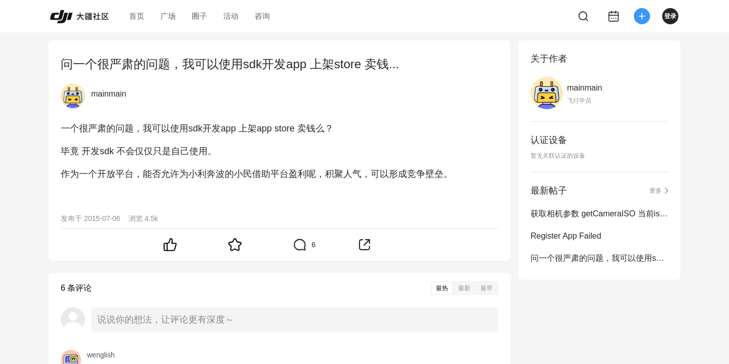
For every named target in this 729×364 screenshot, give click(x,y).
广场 (168, 16)
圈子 (199, 16)
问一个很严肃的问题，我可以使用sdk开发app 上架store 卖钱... (599, 258)
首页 (136, 16)
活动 (230, 16)
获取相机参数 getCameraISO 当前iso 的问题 (599, 213)
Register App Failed (566, 236)
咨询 (262, 16)
